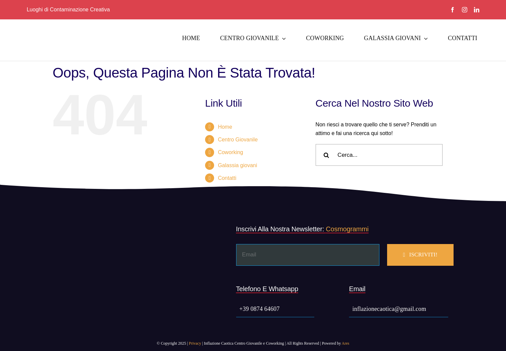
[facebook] (452, 9)
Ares (345, 343)
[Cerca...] (379, 155)
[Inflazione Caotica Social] (67, 27)
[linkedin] (476, 9)
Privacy (195, 343)
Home (225, 127)
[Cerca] (326, 155)
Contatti (227, 178)
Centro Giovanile (238, 139)
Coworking (230, 152)
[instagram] (464, 9)
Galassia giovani (237, 165)
